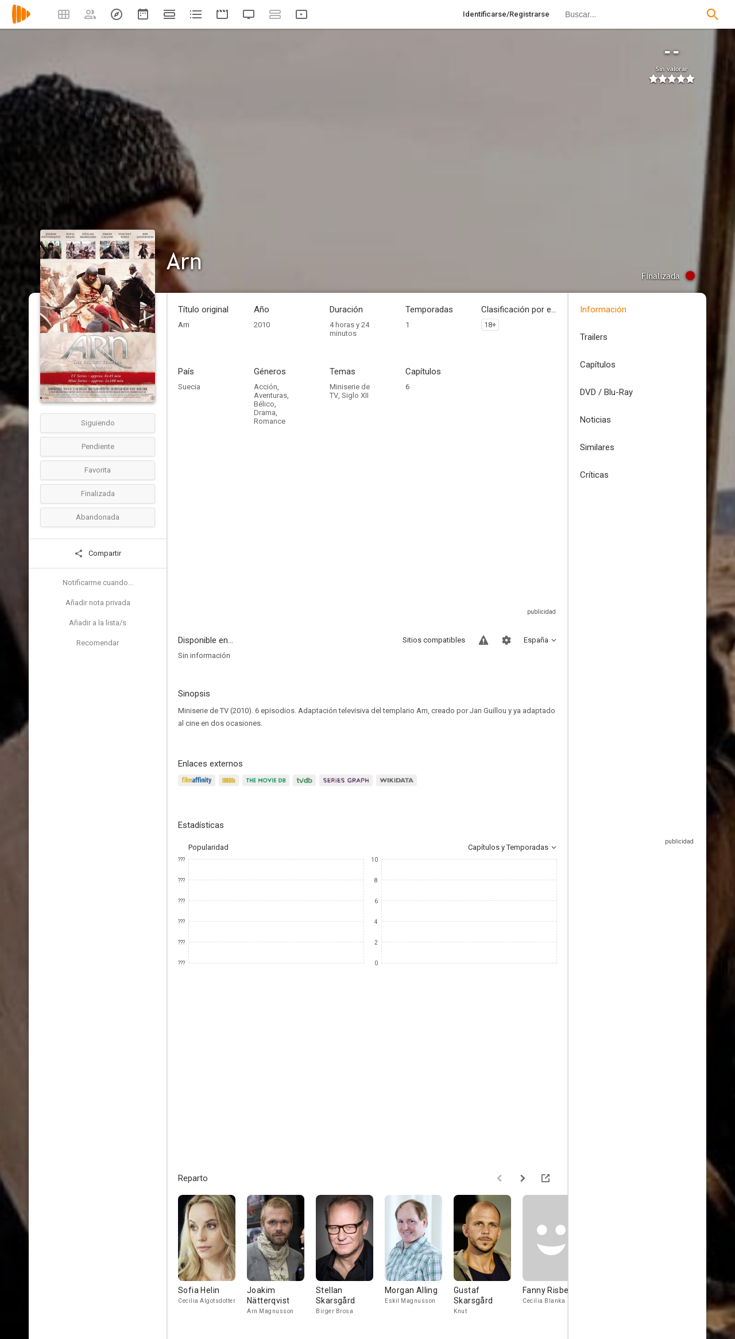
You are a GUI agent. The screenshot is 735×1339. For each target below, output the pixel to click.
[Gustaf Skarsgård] (488, 1258)
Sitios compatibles (434, 640)
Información (603, 309)
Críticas (594, 475)
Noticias (595, 420)
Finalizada (98, 493)
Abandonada (97, 517)
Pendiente (98, 446)
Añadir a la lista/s (97, 622)
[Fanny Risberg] (557, 1258)
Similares (597, 447)
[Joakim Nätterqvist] (281, 1258)
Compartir (97, 553)
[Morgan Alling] (419, 1258)
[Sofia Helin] (212, 1258)
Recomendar (97, 642)
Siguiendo (98, 423)
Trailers (594, 337)
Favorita (97, 470)
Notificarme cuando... (98, 582)
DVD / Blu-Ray (606, 392)
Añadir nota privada (97, 602)
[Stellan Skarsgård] (350, 1258)
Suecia (189, 386)
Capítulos (598, 364)
